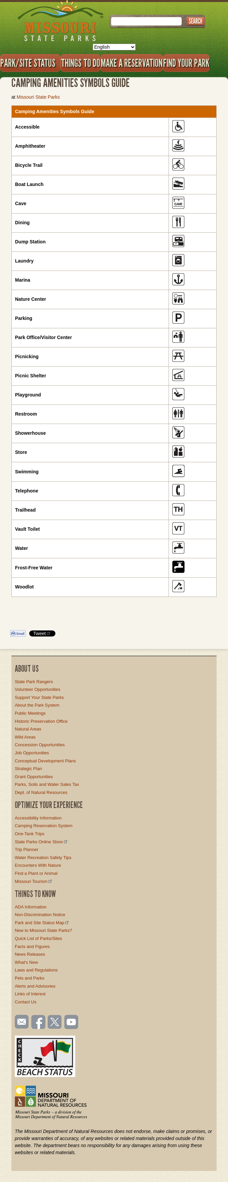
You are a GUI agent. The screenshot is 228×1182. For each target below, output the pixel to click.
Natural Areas (28, 728)
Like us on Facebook (38, 1022)
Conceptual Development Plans (45, 760)
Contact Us (25, 1001)
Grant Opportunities (34, 776)
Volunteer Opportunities (37, 689)
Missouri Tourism (34, 881)
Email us (20, 1022)
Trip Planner (26, 849)
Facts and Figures (32, 946)
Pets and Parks (29, 978)
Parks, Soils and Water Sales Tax (47, 784)
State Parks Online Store (42, 841)
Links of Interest (30, 993)
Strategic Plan (28, 768)
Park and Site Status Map (42, 922)
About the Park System (37, 705)
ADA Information (31, 906)
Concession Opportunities (40, 744)
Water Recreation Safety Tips (43, 857)
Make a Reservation (132, 62)
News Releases (30, 954)
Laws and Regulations (36, 970)
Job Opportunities (32, 752)
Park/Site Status (30, 62)
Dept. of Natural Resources (41, 792)
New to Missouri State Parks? (43, 930)
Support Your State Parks (39, 697)
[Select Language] (114, 47)
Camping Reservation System (44, 825)
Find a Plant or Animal (36, 873)
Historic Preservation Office (41, 721)
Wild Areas (25, 737)
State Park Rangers (34, 681)
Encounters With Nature (38, 865)
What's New (26, 962)
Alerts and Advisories (35, 986)
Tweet (42, 633)
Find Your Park (186, 62)
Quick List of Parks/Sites (38, 938)
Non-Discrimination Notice (40, 914)
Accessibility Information (38, 817)
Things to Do (80, 62)
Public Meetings (30, 713)
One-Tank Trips (29, 833)
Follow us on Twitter (54, 1022)
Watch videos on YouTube (71, 1022)
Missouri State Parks (38, 97)
